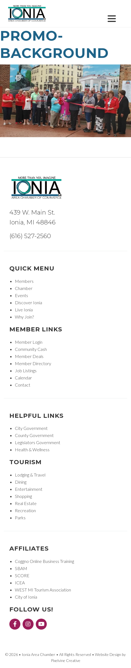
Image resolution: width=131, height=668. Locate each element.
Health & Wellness (32, 449)
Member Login (28, 342)
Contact (22, 384)
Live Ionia (24, 309)
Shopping (23, 496)
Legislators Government (37, 442)
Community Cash (31, 349)
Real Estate (26, 503)
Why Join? (24, 316)
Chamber (23, 288)
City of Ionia (26, 596)
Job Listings (26, 370)
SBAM (21, 568)
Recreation (25, 510)
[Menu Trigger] (111, 18)
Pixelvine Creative (65, 660)
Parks (20, 517)
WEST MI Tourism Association (43, 589)
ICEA (20, 582)
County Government (34, 435)
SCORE (22, 575)
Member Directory (33, 363)
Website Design (108, 654)
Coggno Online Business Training (44, 561)
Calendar (23, 377)
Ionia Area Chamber (27, 14)
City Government (31, 428)
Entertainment (28, 489)
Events (21, 295)
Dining (20, 481)
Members (24, 281)
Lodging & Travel (30, 474)
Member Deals (29, 356)
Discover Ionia (28, 302)
